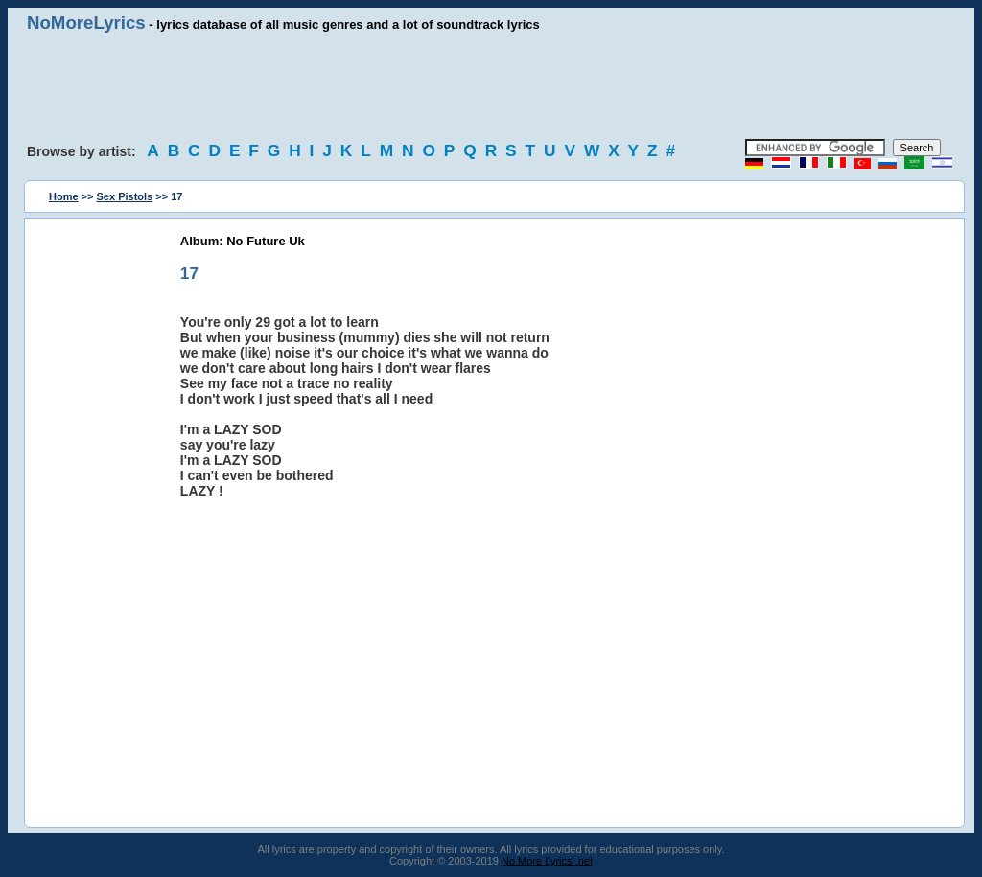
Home (64, 196)
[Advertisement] (491, 86)
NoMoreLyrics (86, 22)
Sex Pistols (125, 196)
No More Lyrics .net (547, 860)
